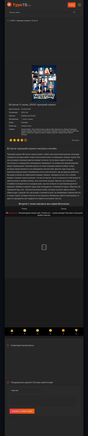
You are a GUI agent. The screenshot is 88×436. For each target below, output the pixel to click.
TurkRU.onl (45, 213)
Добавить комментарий (22, 411)
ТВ (22, 4)
